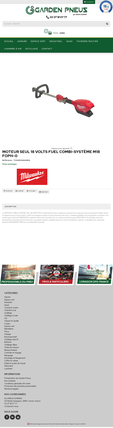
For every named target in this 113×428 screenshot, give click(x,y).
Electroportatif (10, 343)
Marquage (8, 362)
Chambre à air (13, 48)
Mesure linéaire (10, 357)
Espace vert (38, 41)
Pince (6, 338)
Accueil (9, 41)
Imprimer (44, 198)
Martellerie (8, 335)
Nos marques (9, 387)
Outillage (31, 48)
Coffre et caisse (11, 367)
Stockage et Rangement (14, 364)
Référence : (7, 167)
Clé (5, 325)
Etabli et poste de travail (14, 370)
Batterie (7, 349)
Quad (69, 41)
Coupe (7, 330)
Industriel (56, 41)
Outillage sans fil (11, 346)
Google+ (31, 197)
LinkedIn (19, 197)
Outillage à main (11, 322)
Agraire (22, 41)
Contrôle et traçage (12, 359)
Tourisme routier (87, 41)
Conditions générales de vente (17, 390)
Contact (47, 48)
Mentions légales (11, 395)
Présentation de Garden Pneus (17, 385)
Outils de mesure (11, 354)
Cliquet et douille (11, 327)
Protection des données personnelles (20, 393)
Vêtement (8, 372)
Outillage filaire (10, 351)
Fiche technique (9, 171)
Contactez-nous (11, 413)
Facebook (8, 197)
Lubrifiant (8, 375)
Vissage (7, 341)
